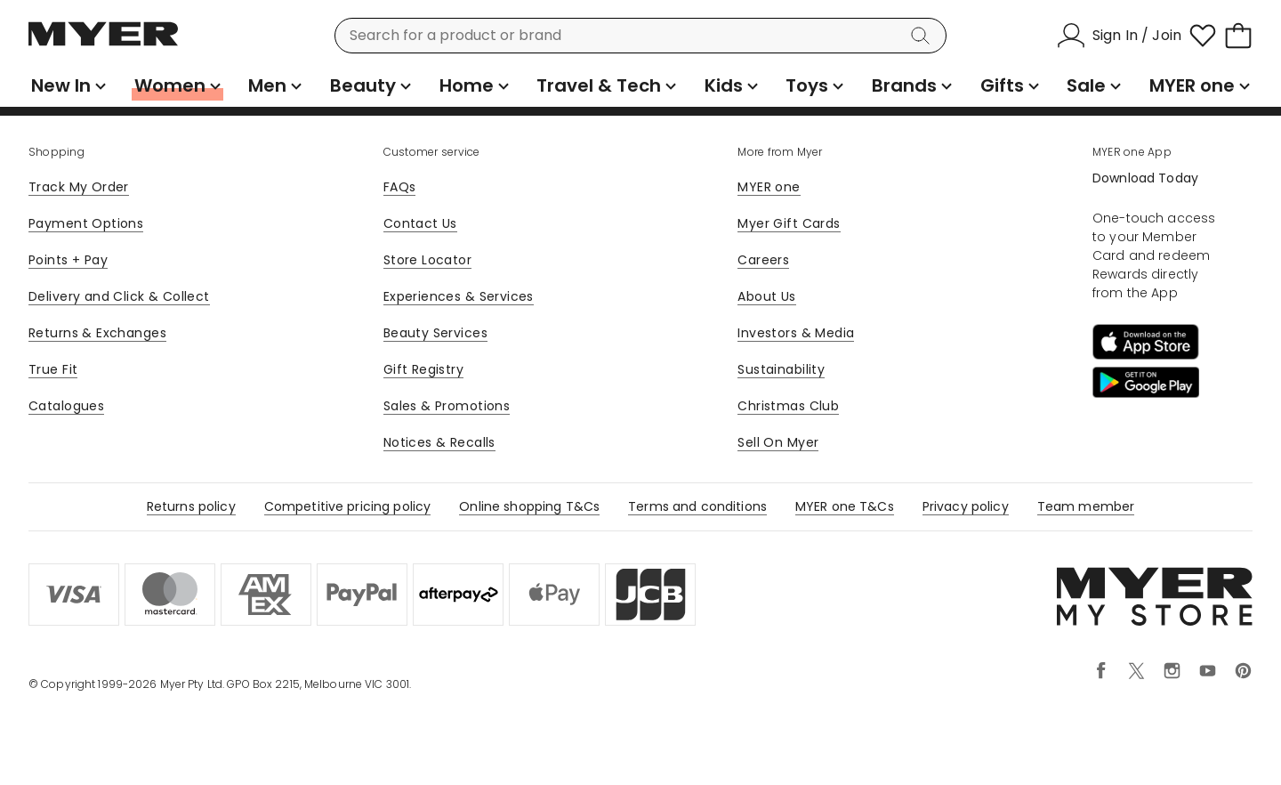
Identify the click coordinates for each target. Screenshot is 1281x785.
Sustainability (781, 369)
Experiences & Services (458, 296)
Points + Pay (68, 260)
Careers (763, 260)
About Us (766, 296)
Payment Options (85, 223)
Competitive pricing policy (347, 506)
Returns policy (191, 506)
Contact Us (420, 223)
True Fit (52, 369)
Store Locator (427, 260)
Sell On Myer (777, 442)
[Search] (923, 36)
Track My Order (78, 187)
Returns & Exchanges (97, 333)
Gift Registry (423, 369)
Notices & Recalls (439, 442)
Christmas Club (788, 406)
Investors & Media (795, 333)
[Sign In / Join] (1119, 35)
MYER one (768, 187)
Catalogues (66, 406)
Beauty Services (435, 333)
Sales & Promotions (447, 406)
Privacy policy (965, 506)
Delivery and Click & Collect (119, 296)
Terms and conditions (697, 506)
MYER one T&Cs (844, 506)
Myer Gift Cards (788, 223)
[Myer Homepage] (103, 44)
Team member (1086, 506)
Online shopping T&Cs (529, 506)
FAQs (399, 187)
